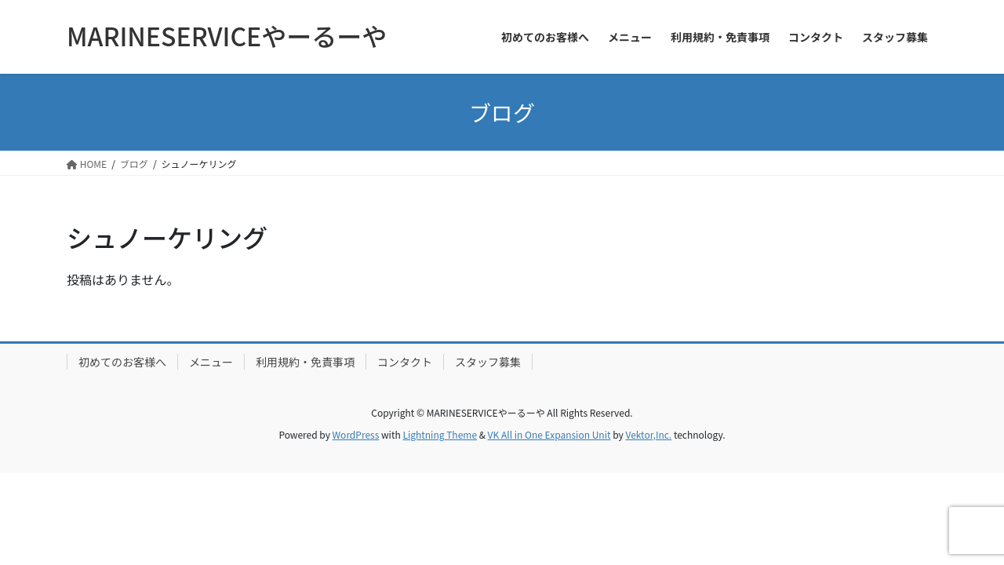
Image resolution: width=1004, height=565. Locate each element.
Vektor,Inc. (648, 434)
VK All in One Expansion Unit (549, 434)
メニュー (211, 362)
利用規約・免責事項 (305, 362)
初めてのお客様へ (122, 362)
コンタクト (404, 362)
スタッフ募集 (488, 362)
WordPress (356, 434)
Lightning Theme (439, 434)
